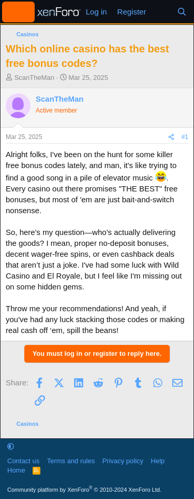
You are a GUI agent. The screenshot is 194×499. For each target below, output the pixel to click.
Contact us (23, 461)
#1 (185, 137)
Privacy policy (122, 461)
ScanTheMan (34, 77)
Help (158, 461)
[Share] (171, 137)
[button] (10, 446)
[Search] (182, 11)
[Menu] (18, 12)
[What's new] (161, 11)
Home (16, 470)
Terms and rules (71, 461)
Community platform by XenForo (84, 490)
